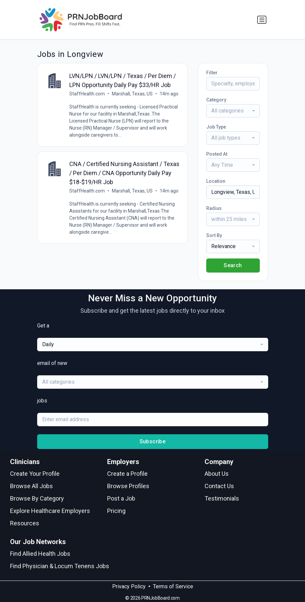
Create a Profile (127, 473)
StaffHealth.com (87, 93)
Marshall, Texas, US (132, 93)
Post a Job (121, 498)
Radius (214, 208)
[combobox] (233, 111)
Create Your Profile (35, 473)
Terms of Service (173, 586)
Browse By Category (37, 498)
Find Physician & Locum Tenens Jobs (59, 566)
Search (233, 265)
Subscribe (153, 441)
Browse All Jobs (31, 486)
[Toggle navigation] (261, 19)
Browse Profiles (128, 486)
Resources (24, 523)
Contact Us (219, 486)
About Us (217, 473)
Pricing (116, 510)
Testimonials (222, 498)
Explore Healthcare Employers (50, 510)
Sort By (214, 235)
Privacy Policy (129, 586)
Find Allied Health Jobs (40, 553)
